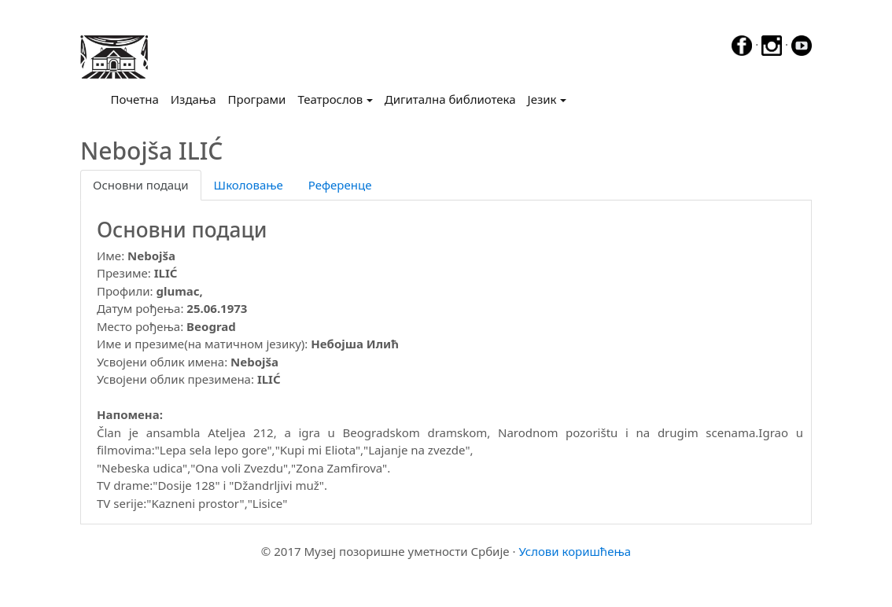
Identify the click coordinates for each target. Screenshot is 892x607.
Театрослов (330, 99)
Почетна (138, 98)
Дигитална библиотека (450, 99)
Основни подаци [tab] (141, 185)
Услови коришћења (574, 551)
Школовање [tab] (248, 185)
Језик (542, 99)
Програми (257, 99)
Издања (193, 99)
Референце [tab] (340, 185)
